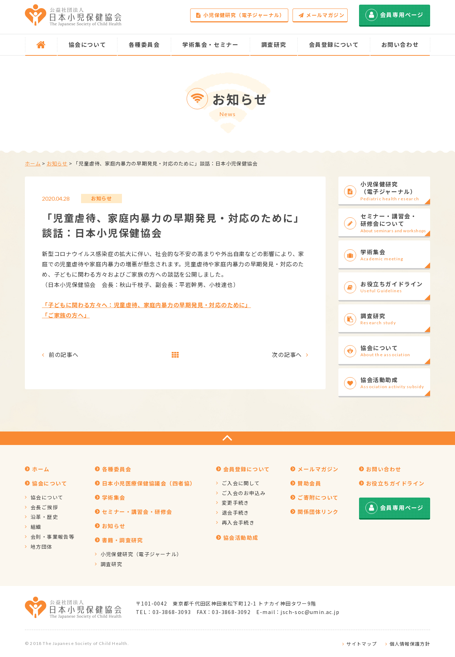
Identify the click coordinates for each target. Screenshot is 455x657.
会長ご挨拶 (44, 507)
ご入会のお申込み (244, 492)
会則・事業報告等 (52, 536)
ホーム (33, 163)
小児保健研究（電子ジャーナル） (240, 14)
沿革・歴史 (44, 516)
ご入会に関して (241, 483)
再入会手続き (238, 522)
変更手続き (235, 502)
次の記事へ (287, 354)
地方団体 (42, 546)
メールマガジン (321, 14)
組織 (36, 526)
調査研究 (112, 564)
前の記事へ (64, 354)
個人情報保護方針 (410, 643)
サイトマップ (361, 643)
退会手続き (235, 512)
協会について (47, 497)
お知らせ (57, 163)
